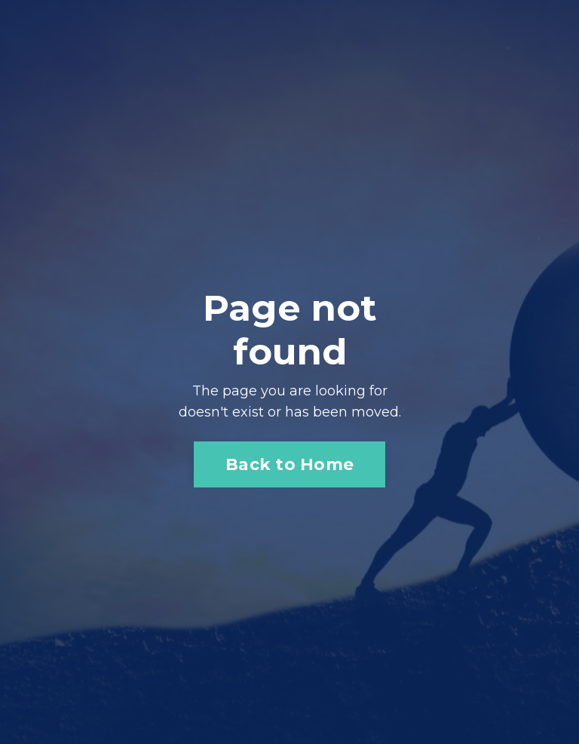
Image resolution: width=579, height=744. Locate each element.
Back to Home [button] (289, 464)
